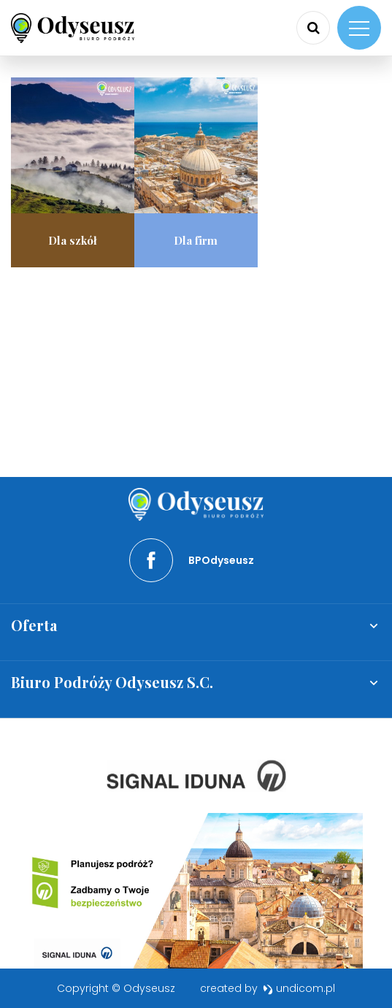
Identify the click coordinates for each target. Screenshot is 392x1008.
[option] (196, 776)
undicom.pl (299, 988)
